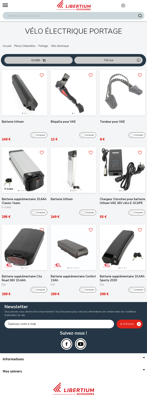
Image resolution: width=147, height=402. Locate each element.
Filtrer (38, 60)
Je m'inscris (127, 324)
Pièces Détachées (24, 46)
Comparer (38, 135)
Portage (43, 46)
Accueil (7, 46)
